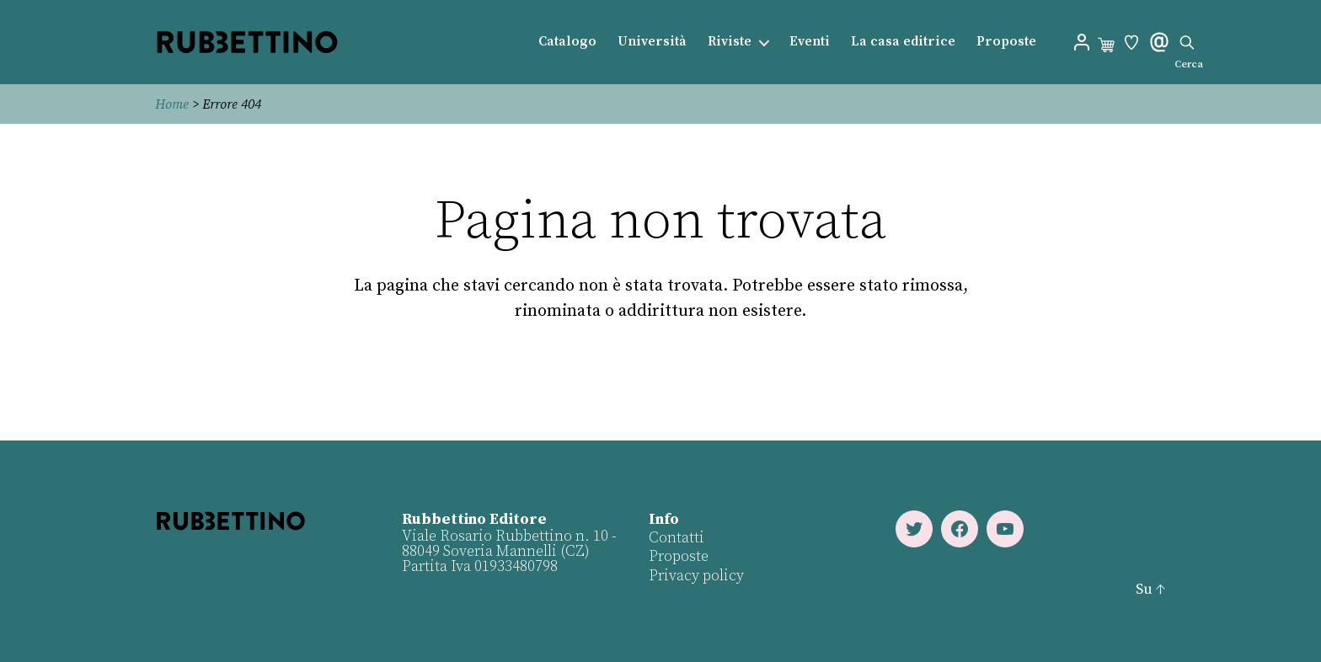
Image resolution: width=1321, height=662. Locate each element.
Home (172, 104)
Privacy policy (696, 575)
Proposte (1006, 42)
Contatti (676, 537)
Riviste (729, 42)
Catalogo (567, 42)
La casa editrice (903, 42)
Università (652, 42)
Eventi (809, 42)
